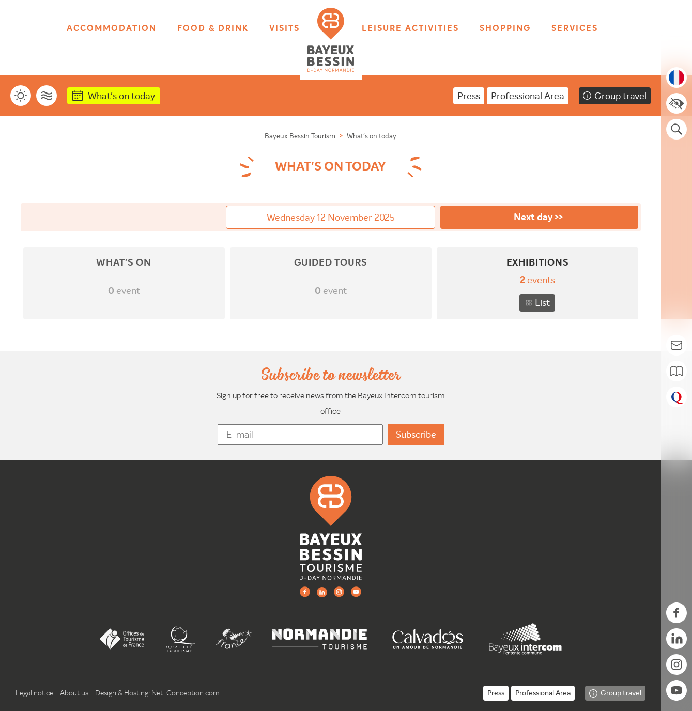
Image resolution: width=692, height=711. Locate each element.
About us (74, 693)
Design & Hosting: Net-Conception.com (157, 693)
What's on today (121, 96)
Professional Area (527, 96)
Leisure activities (410, 28)
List (542, 302)
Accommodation (112, 28)
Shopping (505, 28)
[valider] (416, 434)
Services (574, 28)
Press (468, 96)
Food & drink (213, 28)
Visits (284, 28)
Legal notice (34, 693)
